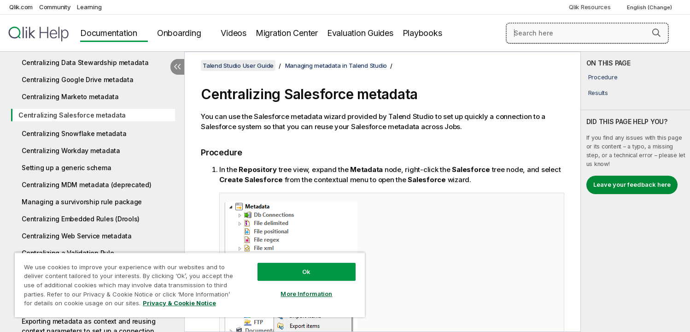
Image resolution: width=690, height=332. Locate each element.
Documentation (108, 33)
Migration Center (287, 33)
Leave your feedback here (632, 184)
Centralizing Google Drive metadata (78, 79)
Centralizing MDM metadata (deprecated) (87, 185)
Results (598, 92)
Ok (306, 271)
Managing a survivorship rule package (82, 202)
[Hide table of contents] (177, 67)
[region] (190, 284)
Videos (233, 33)
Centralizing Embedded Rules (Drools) (81, 219)
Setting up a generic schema (66, 168)
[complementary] (635, 192)
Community (55, 7)
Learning (89, 7)
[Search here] (587, 33)
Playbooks (422, 33)
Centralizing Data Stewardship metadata (85, 62)
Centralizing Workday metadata (71, 150)
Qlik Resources (590, 7)
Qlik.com (21, 7)
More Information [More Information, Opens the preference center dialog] (306, 293)
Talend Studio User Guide (238, 65)
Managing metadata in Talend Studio (336, 65)
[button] (656, 32)
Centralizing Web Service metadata (77, 236)
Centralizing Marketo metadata (70, 97)
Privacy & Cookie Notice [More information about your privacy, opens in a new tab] (179, 303)
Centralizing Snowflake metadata (74, 133)
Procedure (603, 77)
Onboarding (179, 33)
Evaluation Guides (360, 33)
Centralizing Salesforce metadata (72, 115)
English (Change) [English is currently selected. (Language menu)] (650, 7)
